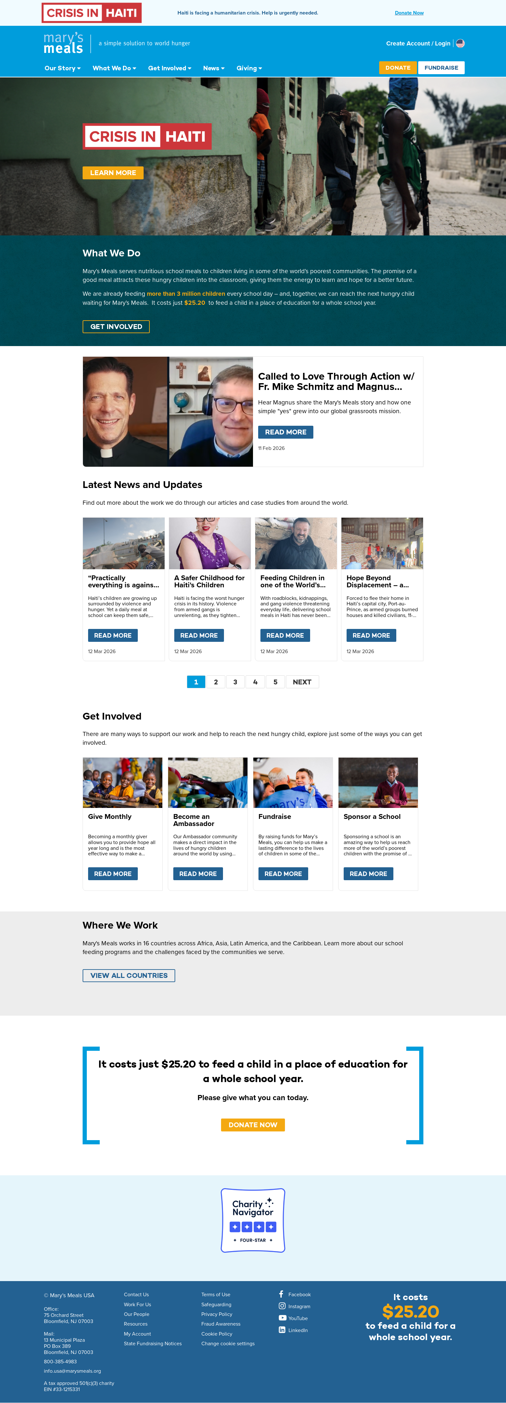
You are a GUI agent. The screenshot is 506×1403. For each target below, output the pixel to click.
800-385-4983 (60, 1361)
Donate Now (409, 12)
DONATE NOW (253, 1124)
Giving (247, 68)
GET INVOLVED (116, 326)
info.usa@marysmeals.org (72, 1370)
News (211, 68)
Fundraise (441, 67)
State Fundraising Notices (153, 1343)
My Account (137, 1334)
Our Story (60, 68)
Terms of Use (215, 1294)
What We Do (112, 68)
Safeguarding (216, 1304)
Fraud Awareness (220, 1324)
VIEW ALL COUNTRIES (129, 975)
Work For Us (137, 1304)
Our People (136, 1314)
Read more (289, 431)
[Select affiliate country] (460, 43)
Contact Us (136, 1294)
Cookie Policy (216, 1334)
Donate (398, 67)
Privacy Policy (216, 1314)
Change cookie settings (228, 1343)
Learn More (113, 172)
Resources (135, 1324)
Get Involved (167, 68)
